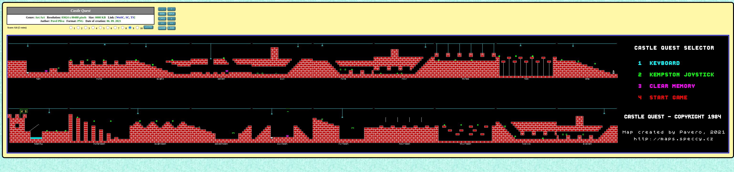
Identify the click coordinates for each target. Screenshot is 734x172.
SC (127, 17)
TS (132, 17)
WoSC (120, 17)
